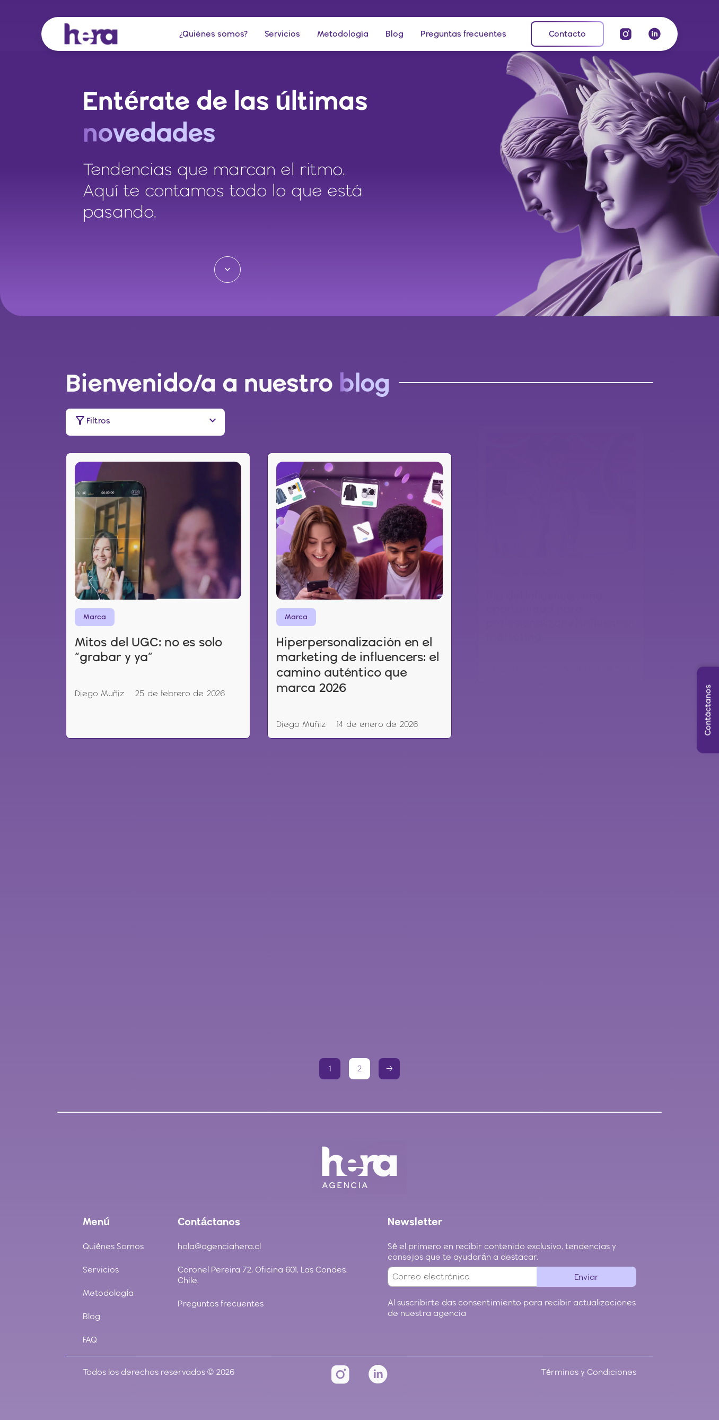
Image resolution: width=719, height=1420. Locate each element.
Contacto (567, 34)
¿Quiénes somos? (213, 34)
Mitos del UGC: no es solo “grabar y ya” (149, 604)
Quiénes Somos (113, 1246)
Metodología (343, 34)
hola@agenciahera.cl (219, 1246)
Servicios (282, 34)
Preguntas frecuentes (463, 34)
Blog (394, 34)
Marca (100, 574)
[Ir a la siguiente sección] (227, 269)
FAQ (90, 1340)
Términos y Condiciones (588, 1372)
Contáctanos (708, 710)
